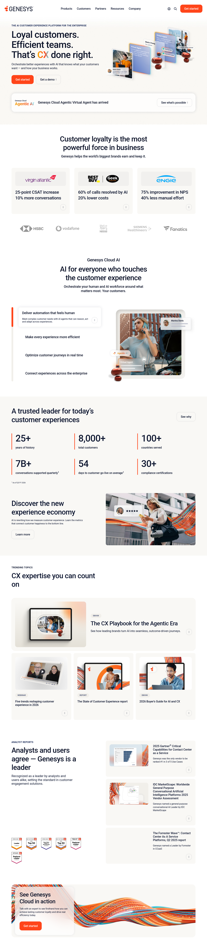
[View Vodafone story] (67, 229)
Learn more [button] (23, 534)
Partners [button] (100, 8)
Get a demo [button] (47, 79)
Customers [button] (84, 8)
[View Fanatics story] (175, 228)
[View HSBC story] (31, 229)
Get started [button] (23, 79)
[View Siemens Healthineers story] (139, 229)
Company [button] (135, 8)
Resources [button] (117, 8)
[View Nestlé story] (103, 228)
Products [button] (66, 8)
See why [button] (186, 416)
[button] (169, 8)
